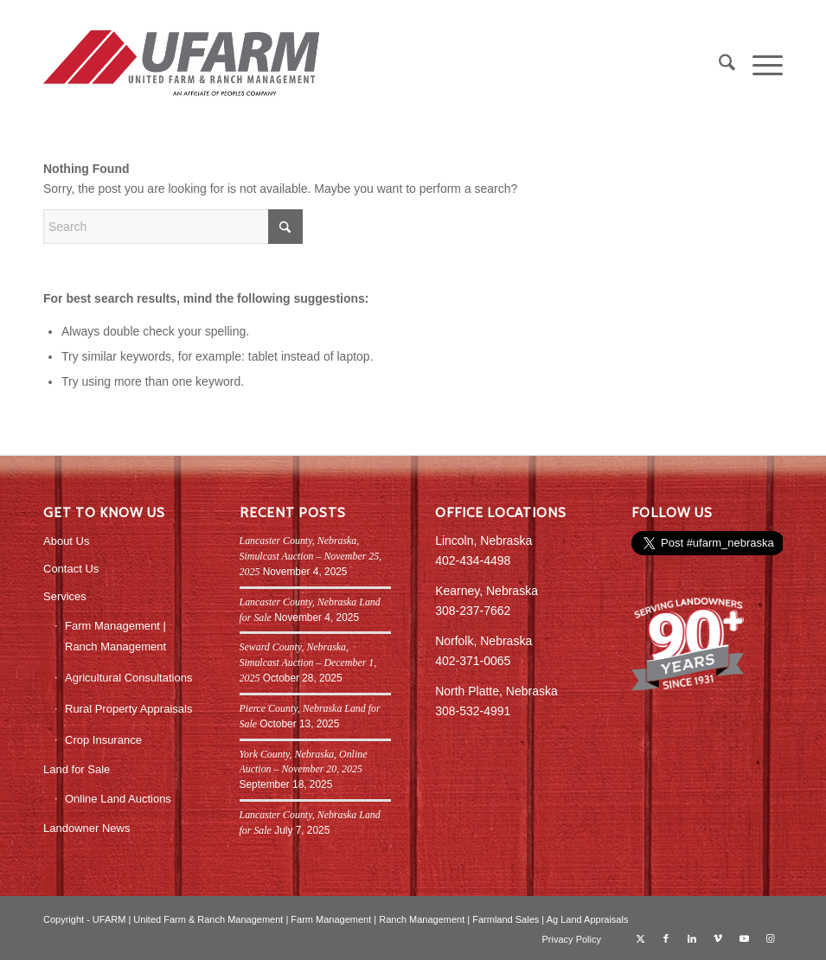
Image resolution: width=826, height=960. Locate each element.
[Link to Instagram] (770, 938)
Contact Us (71, 568)
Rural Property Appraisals (128, 708)
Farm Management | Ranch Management (115, 635)
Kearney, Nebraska (486, 591)
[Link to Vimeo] (718, 938)
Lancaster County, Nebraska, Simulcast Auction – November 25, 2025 (311, 556)
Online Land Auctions (118, 798)
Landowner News (86, 828)
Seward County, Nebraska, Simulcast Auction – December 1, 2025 (308, 662)
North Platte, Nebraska (496, 691)
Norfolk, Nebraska (483, 641)
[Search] (718, 66)
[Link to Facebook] (666, 938)
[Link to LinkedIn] (692, 938)
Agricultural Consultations (128, 677)
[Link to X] (640, 938)
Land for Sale (76, 769)
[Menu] (759, 66)
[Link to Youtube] (744, 938)
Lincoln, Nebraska (483, 540)
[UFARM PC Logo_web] (182, 66)
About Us (66, 540)
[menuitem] (718, 66)
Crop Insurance (103, 739)
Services (64, 596)
